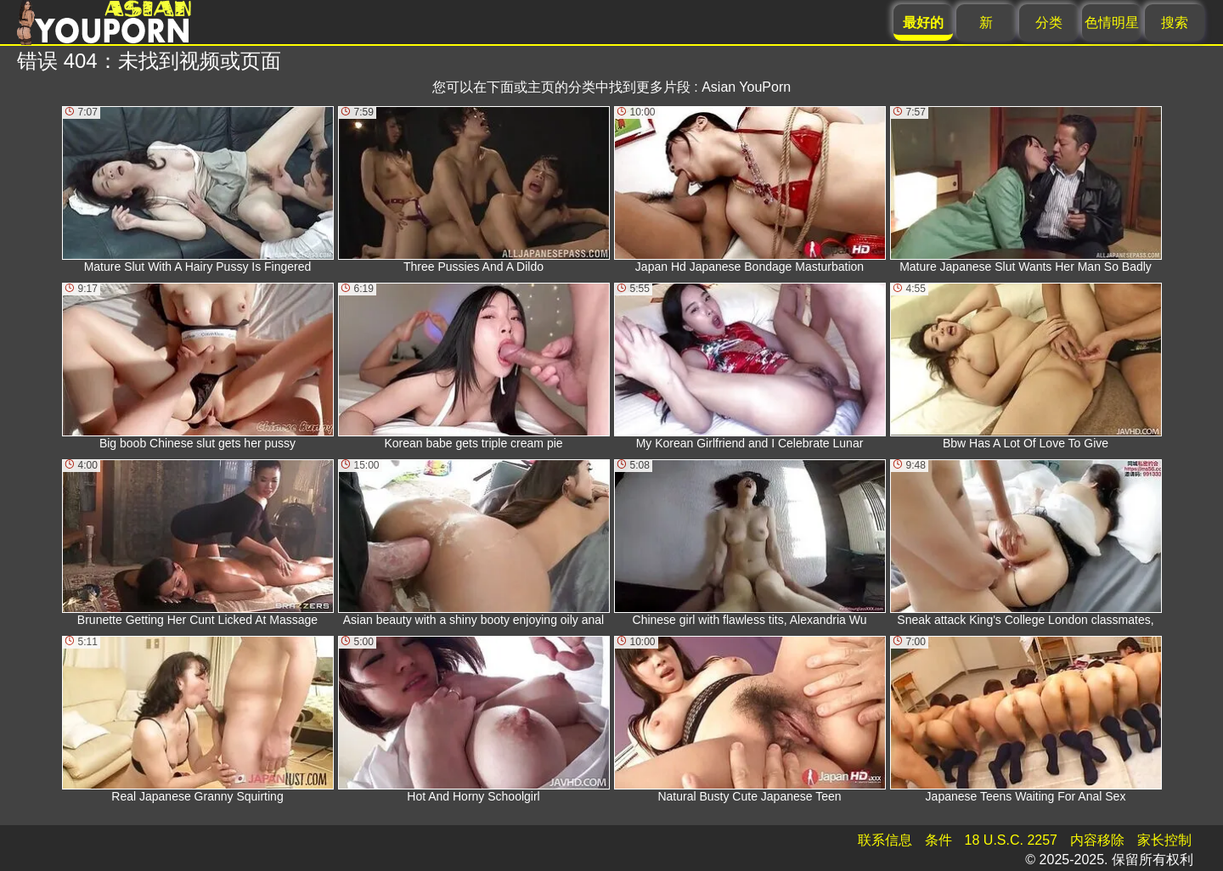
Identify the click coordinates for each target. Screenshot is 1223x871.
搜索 (1174, 22)
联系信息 (885, 840)
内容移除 (1097, 840)
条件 (938, 840)
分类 (1048, 22)
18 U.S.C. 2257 (1011, 840)
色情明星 (1112, 22)
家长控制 (1164, 840)
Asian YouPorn (746, 87)
